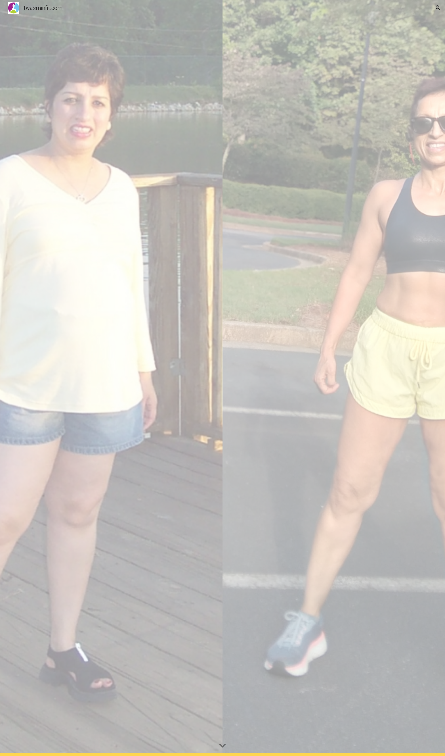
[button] (438, 8)
